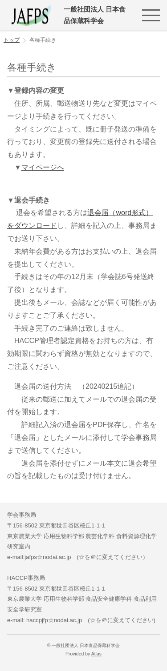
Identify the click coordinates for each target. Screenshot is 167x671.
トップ (12, 40)
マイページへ (42, 167)
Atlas (96, 653)
